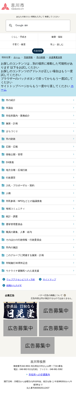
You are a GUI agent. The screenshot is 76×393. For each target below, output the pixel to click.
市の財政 (40, 57)
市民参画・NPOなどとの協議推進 (24, 201)
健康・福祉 (56, 37)
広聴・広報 (12, 146)
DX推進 (10, 162)
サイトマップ (49, 279)
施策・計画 (12, 123)
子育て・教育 (19, 44)
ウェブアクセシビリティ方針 (20, 279)
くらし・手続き (19, 37)
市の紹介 (10, 100)
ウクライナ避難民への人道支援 (22, 270)
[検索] (41, 26)
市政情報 (38, 51)
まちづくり (12, 131)
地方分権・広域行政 (16, 170)
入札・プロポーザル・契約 (20, 185)
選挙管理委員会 (14, 224)
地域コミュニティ (15, 208)
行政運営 (10, 177)
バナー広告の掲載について (50, 295)
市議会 (9, 108)
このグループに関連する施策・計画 (25, 255)
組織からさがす (14, 285)
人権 (8, 193)
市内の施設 (12, 247)
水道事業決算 (55, 57)
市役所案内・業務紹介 (18, 115)
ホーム (17, 57)
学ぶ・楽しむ (56, 44)
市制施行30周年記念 (17, 263)
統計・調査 (12, 216)
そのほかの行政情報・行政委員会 (23, 239)
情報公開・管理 (14, 154)
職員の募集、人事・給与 (19, 232)
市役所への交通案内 (39, 374)
